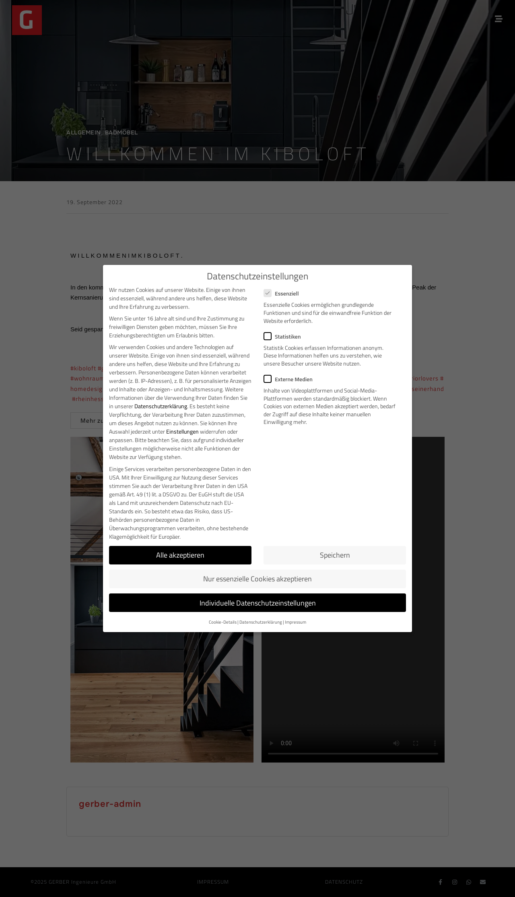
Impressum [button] (295, 622)
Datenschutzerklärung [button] (260, 622)
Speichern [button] (335, 555)
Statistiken (285, 336)
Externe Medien (291, 379)
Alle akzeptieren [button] (180, 555)
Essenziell (284, 293)
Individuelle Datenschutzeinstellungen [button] (258, 602)
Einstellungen (182, 431)
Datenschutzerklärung (160, 406)
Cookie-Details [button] (223, 622)
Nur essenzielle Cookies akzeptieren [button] (257, 578)
